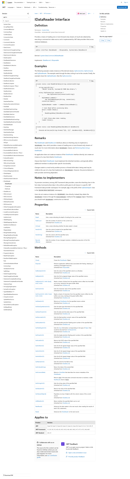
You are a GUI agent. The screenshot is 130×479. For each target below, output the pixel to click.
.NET (41, 13)
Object (87, 328)
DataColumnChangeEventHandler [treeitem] (13, 52)
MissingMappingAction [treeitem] (10, 238)
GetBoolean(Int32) (40, 271)
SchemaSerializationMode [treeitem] (11, 263)
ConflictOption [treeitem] (8, 34)
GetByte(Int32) (39, 276)
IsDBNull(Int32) (39, 401)
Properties (103, 26)
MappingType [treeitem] (7, 230)
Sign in (126, 2)
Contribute (32, 473)
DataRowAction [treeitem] (8, 70)
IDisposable (55, 60)
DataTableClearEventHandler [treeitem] (11, 112)
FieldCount (38, 221)
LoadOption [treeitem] (7, 227)
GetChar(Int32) (39, 289)
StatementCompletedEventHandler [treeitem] (13, 281)
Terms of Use (66, 473)
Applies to (103, 31)
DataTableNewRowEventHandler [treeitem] (12, 122)
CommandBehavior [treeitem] (9, 29)
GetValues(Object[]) (40, 394)
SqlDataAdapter (86, 187)
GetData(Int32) (39, 301)
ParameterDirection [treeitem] (9, 250)
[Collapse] (28, 13)
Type (60, 328)
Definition (103, 17)
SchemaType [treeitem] (7, 266)
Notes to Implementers (107, 24)
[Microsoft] (3, 2)
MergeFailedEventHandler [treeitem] (11, 235)
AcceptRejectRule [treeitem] (8, 27)
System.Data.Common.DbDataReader (52, 55)
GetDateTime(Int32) (40, 312)
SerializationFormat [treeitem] (9, 268)
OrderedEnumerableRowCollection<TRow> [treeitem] (15, 248)
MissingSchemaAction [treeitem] (10, 243)
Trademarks (75, 473)
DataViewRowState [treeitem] (9, 132)
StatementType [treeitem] (8, 284)
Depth (37, 217)
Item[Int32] (38, 229)
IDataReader (41, 143)
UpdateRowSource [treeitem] (9, 299)
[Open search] (121, 2)
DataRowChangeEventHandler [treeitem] (12, 78)
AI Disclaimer (5, 473)
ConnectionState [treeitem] (8, 37)
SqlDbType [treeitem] (6, 271)
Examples (103, 19)
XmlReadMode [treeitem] (8, 307)
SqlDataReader (42, 73)
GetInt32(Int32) (39, 351)
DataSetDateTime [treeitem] (8, 101)
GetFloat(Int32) (39, 335)
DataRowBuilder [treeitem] (8, 73)
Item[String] (38, 235)
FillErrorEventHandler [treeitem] (9, 163)
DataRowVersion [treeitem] (8, 94)
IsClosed (37, 226)
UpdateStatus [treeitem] (7, 302)
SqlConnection (79, 71)
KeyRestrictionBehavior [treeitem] (10, 225)
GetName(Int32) (39, 362)
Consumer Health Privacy (52, 473)
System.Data (45, 30)
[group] (65, 108)
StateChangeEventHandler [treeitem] (11, 276)
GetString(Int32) (40, 383)
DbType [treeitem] (6, 142)
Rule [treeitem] (5, 261)
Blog (24, 473)
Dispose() (38, 263)
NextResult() (57, 379)
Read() (37, 412)
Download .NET (122, 7)
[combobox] (16, 17)
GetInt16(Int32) (39, 346)
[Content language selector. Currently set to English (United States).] (10, 469)
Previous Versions (16, 473)
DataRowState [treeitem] (7, 91)
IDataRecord (47, 60)
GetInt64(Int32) (39, 356)
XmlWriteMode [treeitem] (8, 310)
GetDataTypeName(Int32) (42, 306)
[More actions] (93, 13)
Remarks (103, 21)
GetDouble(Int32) (40, 322)
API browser (47, 13)
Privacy (39, 473)
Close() (37, 260)
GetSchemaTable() (40, 372)
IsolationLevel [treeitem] (7, 217)
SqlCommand (88, 71)
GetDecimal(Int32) (40, 317)
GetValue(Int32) (71, 330)
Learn (36, 13)
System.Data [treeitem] (7, 24)
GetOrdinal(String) (40, 367)
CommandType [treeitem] (8, 32)
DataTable (62, 372)
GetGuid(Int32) (39, 340)
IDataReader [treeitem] (8, 184)
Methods (103, 29)
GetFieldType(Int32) (40, 328)
